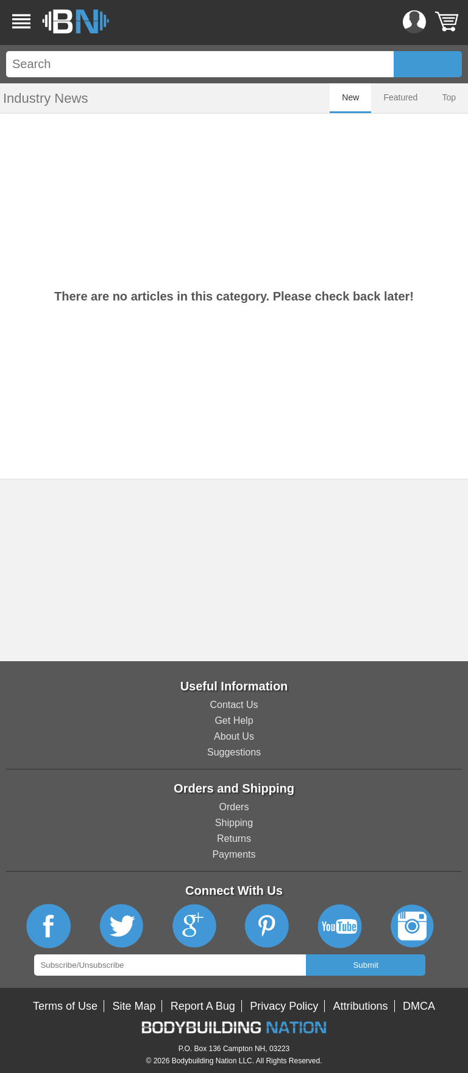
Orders (234, 807)
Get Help (233, 720)
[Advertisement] (234, 570)
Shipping (234, 823)
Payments (233, 854)
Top (449, 97)
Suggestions (234, 752)
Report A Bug (203, 1006)
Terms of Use (65, 1006)
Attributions (360, 1006)
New (350, 97)
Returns (234, 838)
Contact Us (234, 705)
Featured (400, 97)
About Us (234, 736)
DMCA (419, 1006)
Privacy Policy (284, 1006)
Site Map (133, 1006)
